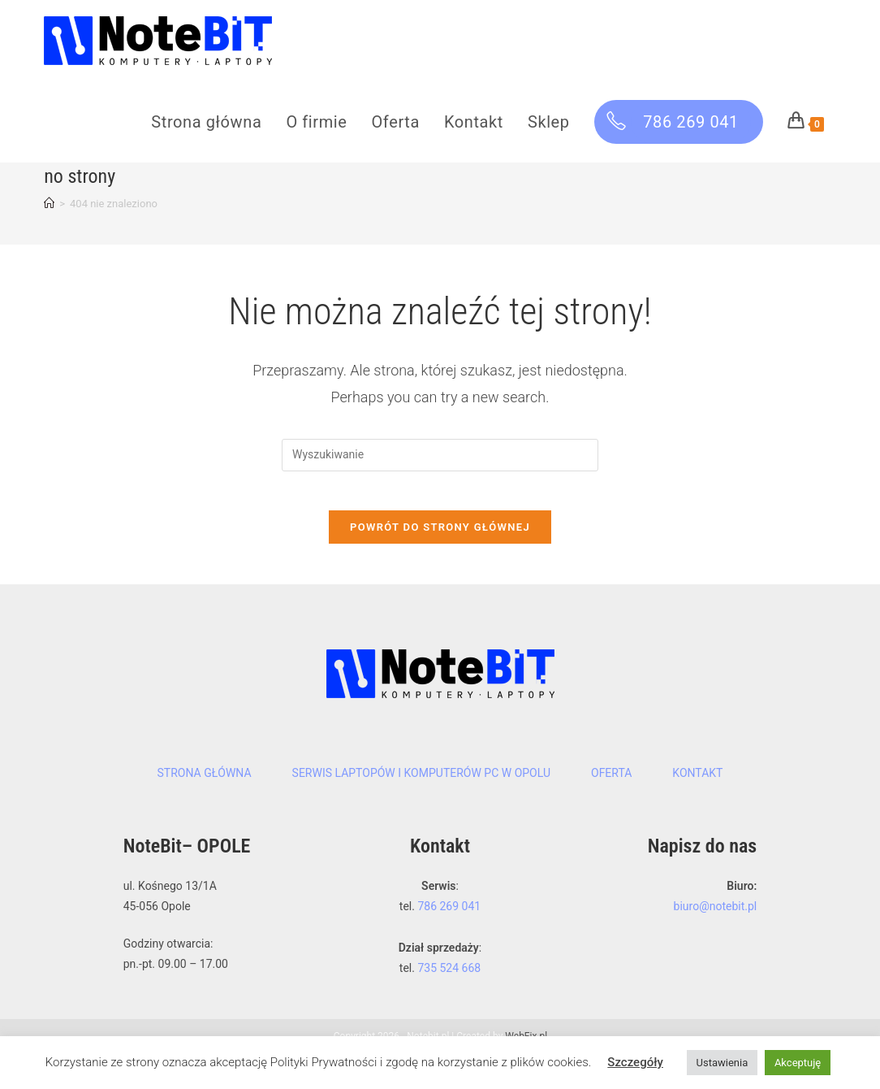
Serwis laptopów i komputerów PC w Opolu (421, 809)
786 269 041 (449, 942)
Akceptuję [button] (797, 1062)
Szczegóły (635, 1062)
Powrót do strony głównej (440, 564)
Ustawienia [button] (722, 1062)
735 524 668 (449, 1003)
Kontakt (697, 809)
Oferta (611, 809)
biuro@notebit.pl (715, 942)
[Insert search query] (440, 482)
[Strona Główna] (49, 230)
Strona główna (204, 809)
